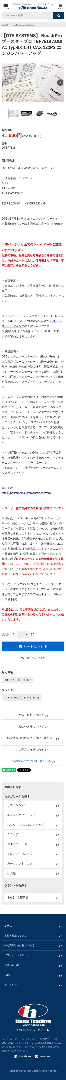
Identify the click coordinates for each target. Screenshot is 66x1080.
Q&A (33, 975)
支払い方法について (33, 726)
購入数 (5, 634)
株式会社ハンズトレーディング (33, 1030)
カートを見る (33, 985)
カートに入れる (33, 646)
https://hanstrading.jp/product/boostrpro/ (27, 493)
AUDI (7, 680)
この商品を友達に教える (33, 749)
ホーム (5, 24)
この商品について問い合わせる (33, 761)
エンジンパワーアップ (23, 24)
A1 (14, 680)
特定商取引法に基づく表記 (33, 945)
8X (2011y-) (24, 680)
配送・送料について (33, 714)
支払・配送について (33, 935)
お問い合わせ (33, 965)
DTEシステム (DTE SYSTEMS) (21, 697)
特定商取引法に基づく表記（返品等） (33, 738)
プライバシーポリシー (33, 955)
